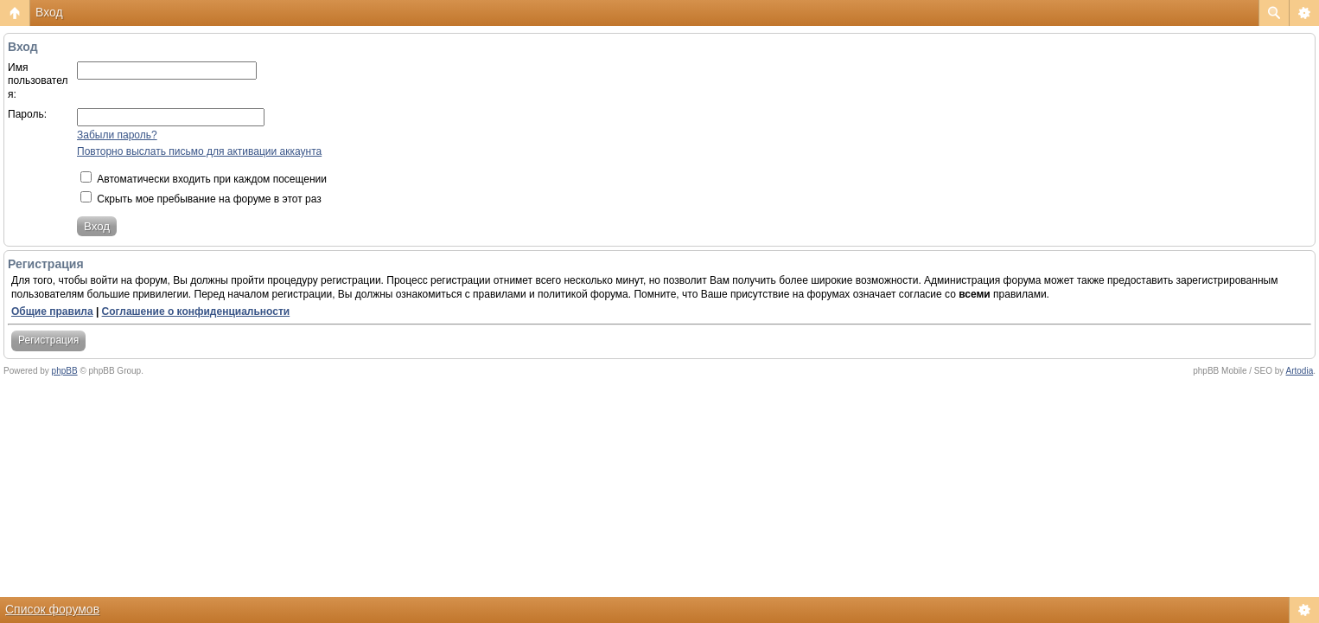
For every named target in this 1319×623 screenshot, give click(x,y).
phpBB (65, 371)
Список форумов (52, 609)
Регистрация (48, 340)
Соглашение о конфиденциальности (196, 311)
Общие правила (52, 311)
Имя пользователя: (38, 80)
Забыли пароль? (117, 135)
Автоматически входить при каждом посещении (203, 179)
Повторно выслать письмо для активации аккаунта (199, 151)
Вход (49, 12)
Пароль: (27, 114)
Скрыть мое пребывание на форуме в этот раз (201, 199)
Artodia (1300, 371)
